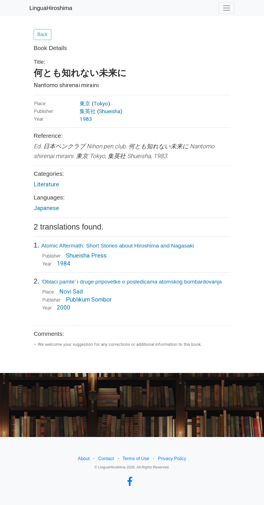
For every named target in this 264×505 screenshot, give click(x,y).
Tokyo (101, 103)
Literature (46, 184)
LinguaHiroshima (50, 8)
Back (42, 34)
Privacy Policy (172, 458)
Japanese (46, 208)
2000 (63, 307)
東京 (85, 103)
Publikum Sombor (89, 299)
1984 (63, 263)
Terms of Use (136, 458)
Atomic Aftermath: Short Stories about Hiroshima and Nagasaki (117, 246)
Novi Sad (71, 291)
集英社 (88, 111)
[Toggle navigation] (227, 8)
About (84, 458)
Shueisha (109, 111)
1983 (86, 119)
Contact (106, 458)
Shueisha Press (86, 255)
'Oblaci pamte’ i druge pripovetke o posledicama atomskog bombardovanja (131, 282)
